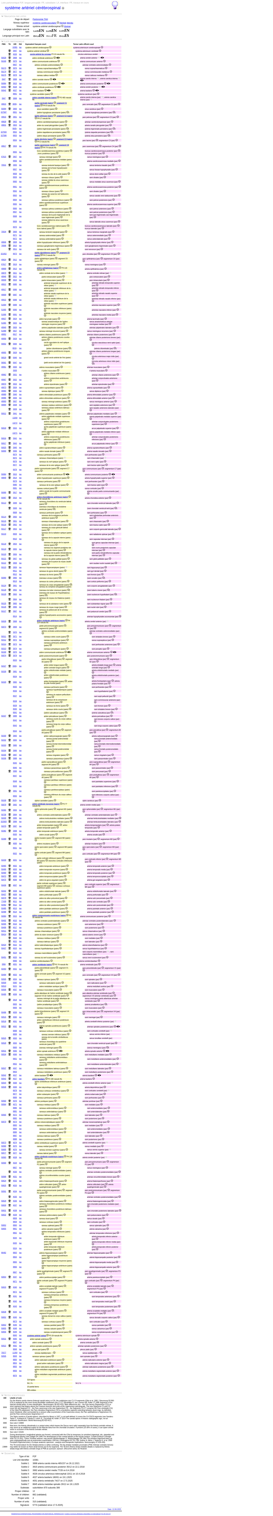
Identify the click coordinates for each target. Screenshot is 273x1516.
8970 (15, 227)
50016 (3, 438)
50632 (3, 1215)
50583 (3, 87)
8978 (15, 470)
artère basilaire (40, 1079)
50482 (3, 905)
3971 (15, 636)
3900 (15, 109)
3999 (15, 839)
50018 (3, 428)
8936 (15, 691)
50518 (3, 1021)
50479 (3, 898)
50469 (3, 873)
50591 (3, 1191)
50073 (3, 627)
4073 (15, 1122)
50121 (3, 559)
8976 (15, 461)
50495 (3, 994)
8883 (15, 1125)
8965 (15, 204)
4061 (15, 1021)
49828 (3, 122)
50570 (3, 1122)
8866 (15, 1267)
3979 (15, 656)
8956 (15, 161)
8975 (15, 458)
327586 (4, 135)
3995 (15, 818)
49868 (3, 269)
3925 (15, 323)
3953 (15, 529)
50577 (3, 1153)
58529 (3, 358)
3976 (15, 68)
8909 (15, 534)
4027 (15, 90)
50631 (3, 1210)
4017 (15, 927)
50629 (3, 1201)
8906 (15, 1008)
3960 (15, 578)
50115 (3, 521)
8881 (15, 1111)
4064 (15, 1043)
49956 (3, 339)
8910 (15, 539)
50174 (3, 72)
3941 (15, 413)
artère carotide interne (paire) (45, 98)
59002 (3, 344)
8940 (15, 709)
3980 (14, 666)
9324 (15, 1248)
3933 (15, 384)
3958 (15, 563)
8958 (15, 174)
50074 (3, 656)
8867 (15, 1272)
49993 (3, 401)
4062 (15, 1026)
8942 (15, 720)
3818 (15, 1000)
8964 (15, 200)
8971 (15, 235)
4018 (15, 931)
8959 (15, 177)
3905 (15, 165)
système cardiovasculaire (46, 23)
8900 (15, 1047)
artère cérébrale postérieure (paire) (50, 1157)
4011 (15, 901)
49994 (3, 405)
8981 (15, 488)
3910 (15, 246)
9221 (15, 986)
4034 (15, 1191)
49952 (3, 334)
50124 (3, 586)
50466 (3, 869)
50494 (3, 975)
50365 (3, 810)
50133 (3, 534)
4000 (15, 843)
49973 (3, 387)
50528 (3, 1043)
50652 (3, 1225)
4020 (15, 938)
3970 (15, 632)
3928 (15, 339)
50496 (3, 1012)
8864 (15, 1257)
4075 (15, 1146)
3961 (15, 586)
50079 (3, 805)
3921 (15, 273)
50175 (3, 75)
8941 (15, 712)
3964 (15, 599)
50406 (3, 927)
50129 (3, 594)
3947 (15, 51)
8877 (15, 1094)
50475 (3, 880)
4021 (15, 941)
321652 (4, 254)
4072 (15, 1115)
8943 (15, 725)
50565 (3, 1115)
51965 (3, 323)
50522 (3, 1026)
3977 (15, 72)
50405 (3, 924)
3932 (15, 380)
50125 (3, 603)
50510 (3, 986)
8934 (15, 677)
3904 (15, 146)
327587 (4, 112)
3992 (15, 805)
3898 (15, 79)
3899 (14, 104)
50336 (3, 758)
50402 (3, 920)
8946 (15, 768)
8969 (15, 221)
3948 (15, 503)
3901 (15, 117)
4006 (15, 880)
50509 (3, 983)
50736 (3, 815)
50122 (3, 563)
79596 (3, 246)
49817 (3, 146)
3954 (15, 544)
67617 (3, 264)
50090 (3, 492)
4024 (15, 953)
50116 (3, 525)
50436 (3, 885)
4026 (15, 54)
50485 (3, 908)
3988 (15, 758)
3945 (15, 447)
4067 (15, 1068)
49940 (3, 327)
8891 (15, 94)
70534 (3, 232)
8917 (15, 334)
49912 (3, 284)
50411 (3, 931)
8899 (15, 1034)
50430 (3, 818)
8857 (15, 1168)
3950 (15, 517)
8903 (15, 1072)
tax (20, 47)
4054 (15, 979)
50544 (3, 1083)
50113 (3, 503)
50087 (3, 498)
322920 (4, 822)
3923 (15, 280)
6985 (15, 284)
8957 (15, 169)
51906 (3, 314)
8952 (15, 132)
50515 (3, 1017)
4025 (15, 957)
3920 (14, 800)
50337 (3, 716)
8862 (15, 1233)
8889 (15, 1097)
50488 (3, 912)
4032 (15, 1181)
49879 (3, 273)
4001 (15, 860)
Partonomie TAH (40, 19)
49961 (3, 367)
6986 (15, 289)
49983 (3, 391)
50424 (3, 945)
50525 (3, 1038)
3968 (15, 58)
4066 (15, 1054)
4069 (15, 1087)
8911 (15, 571)
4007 (15, 885)
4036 (15, 1201)
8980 (15, 485)
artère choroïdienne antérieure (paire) (54, 497)
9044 (15, 1238)
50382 (3, 831)
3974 (15, 649)
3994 (15, 815)
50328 (3, 671)
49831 (3, 125)
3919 (15, 264)
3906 (15, 232)
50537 (3, 1068)
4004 (15, 873)
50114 (3, 517)
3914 (15, 478)
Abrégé (63, 23)
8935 (15, 687)
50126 (3, 607)
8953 (15, 135)
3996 (15, 822)
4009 (15, 894)
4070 (15, 1101)
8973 (15, 254)
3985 (15, 745)
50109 (3, 800)
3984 (15, 740)
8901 (15, 1059)
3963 (15, 594)
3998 (15, 831)
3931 (15, 375)
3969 (15, 627)
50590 (3, 1163)
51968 (3, 331)
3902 (15, 122)
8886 (15, 1132)
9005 (14, 129)
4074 (15, 1143)
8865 (15, 1262)
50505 (3, 979)
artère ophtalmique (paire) (49, 268)
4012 (15, 905)
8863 (15, 1253)
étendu (70, 23)
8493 (15, 1243)
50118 (3, 544)
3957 (15, 559)
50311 (3, 636)
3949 (15, 508)
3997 (15, 826)
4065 (15, 1051)
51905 (3, 310)
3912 (15, 260)
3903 (15, 125)
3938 (15, 405)
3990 (15, 771)
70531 (3, 165)
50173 (3, 68)
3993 (15, 810)
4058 (15, 994)
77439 (3, 901)
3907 (15, 157)
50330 (3, 736)
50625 (3, 1185)
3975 (15, 61)
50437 (3, 894)
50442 (3, 891)
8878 (15, 1090)
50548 (3, 1087)
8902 (15, 1064)
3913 (15, 269)
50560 (3, 1101)
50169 (3, 61)
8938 (15, 701)
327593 (4, 132)
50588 (3, 1177)
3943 (15, 443)
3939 (15, 409)
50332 (3, 740)
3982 (15, 682)
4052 (15, 969)
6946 (15, 358)
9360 (15, 983)
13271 (15, 433)
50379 (3, 826)
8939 (15, 706)
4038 (15, 1210)
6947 (15, 363)
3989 (15, 716)
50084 (3, 83)
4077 (15, 1153)
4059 (15, 1012)
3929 (15, 353)
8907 (15, 65)
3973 (15, 644)
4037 (15, 1205)
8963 (15, 195)
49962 (3, 375)
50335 (3, 755)
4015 (15, 920)
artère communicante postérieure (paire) (50, 915)
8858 (15, 1218)
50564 (3, 1104)
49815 (3, 104)
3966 (15, 607)
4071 (15, 1104)
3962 (15, 590)
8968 (15, 216)
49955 (3, 353)
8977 (15, 465)
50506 (3, 990)
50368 (3, 839)
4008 (15, 891)
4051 (15, 964)
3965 (15, 603)
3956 (15, 554)
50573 (3, 1143)
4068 (15, 1083)
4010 (15, 898)
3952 (15, 525)
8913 (15, 581)
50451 (3, 957)
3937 (15, 401)
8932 (15, 853)
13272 (15, 423)
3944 (15, 428)
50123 (3, 567)
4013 (15, 908)
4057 (15, 990)
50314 (3, 644)
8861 (15, 1229)
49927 (3, 319)
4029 (15, 1163)
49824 (3, 260)
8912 (15, 574)
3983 (15, 736)
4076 (15, 1150)
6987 (15, 295)
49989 (3, 394)
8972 (15, 239)
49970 (3, 384)
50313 (3, 649)
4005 (15, 876)
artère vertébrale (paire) (43, 965)
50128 (3, 590)
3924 (15, 319)
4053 (15, 975)
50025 (3, 447)
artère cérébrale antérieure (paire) (52, 621)
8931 (15, 848)
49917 (3, 289)
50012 (3, 413)
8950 (15, 796)
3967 (15, 611)
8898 (15, 1031)
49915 (3, 300)
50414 (3, 934)
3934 (15, 387)
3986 (15, 750)
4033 (15, 1185)
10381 (15, 47)
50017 (3, 443)
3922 (15, 276)
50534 (3, 1054)
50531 (3, 1051)
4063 (15, 1038)
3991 (15, 791)
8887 (15, 1136)
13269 (15, 418)
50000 (3, 451)
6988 (15, 300)
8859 (15, 1222)
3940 (15, 394)
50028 (3, 58)
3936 (15, 398)
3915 (15, 83)
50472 (3, 876)
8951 (15, 112)
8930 (15, 834)
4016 (15, 924)
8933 (15, 660)
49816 (3, 117)
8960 (15, 181)
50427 (3, 948)
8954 (15, 140)
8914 (15, 616)
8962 (15, 191)
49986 (3, 398)
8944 (15, 731)
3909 (15, 242)
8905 (15, 1004)
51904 (3, 305)
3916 (15, 498)
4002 (15, 866)
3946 (15, 451)
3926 (15, 327)
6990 (15, 310)
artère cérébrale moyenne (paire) (47, 804)
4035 (15, 1197)
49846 (3, 242)
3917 (15, 492)
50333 (3, 745)
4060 (15, 1017)
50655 (3, 1229)
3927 (15, 331)
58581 (3, 363)
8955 (15, 152)
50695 (3, 1150)
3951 (15, 521)
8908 (15, 512)
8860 (15, 1225)
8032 (14, 348)
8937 (15, 696)
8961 (15, 187)
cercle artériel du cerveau (40, 54)
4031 (15, 1177)
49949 (3, 280)
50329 (3, 682)
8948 (15, 781)
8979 (15, 481)
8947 (15, 776)
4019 (15, 934)
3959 (15, 567)
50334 (3, 750)
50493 (3, 969)
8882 (15, 1118)
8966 (15, 208)
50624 (3, 1181)
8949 (15, 786)
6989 (15, 305)
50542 (3, 90)
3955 (15, 549)
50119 (3, 549)
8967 (15, 212)
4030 (15, 1172)
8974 (15, 454)
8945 (15, 763)
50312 (3, 640)
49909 (3, 295)
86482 (3, 1253)
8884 (15, 1129)
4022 (15, 945)
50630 (3, 1205)
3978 (15, 75)
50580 (3, 1146)
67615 (3, 157)
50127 (3, 611)
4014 (15, 912)
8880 (15, 1108)
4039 (15, 1215)
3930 (15, 367)
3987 (15, 755)
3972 (15, 640)
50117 (3, 529)
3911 (15, 249)
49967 (3, 380)
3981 (15, 671)
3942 (15, 438)
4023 (15, 948)
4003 (15, 869)
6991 (15, 314)
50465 (3, 866)
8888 (15, 1139)
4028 (15, 87)
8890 (15, 961)
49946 (3, 276)
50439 (3, 860)
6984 (15, 344)
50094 (3, 109)
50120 (3, 554)
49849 (3, 478)
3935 (15, 391)
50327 (3, 666)
